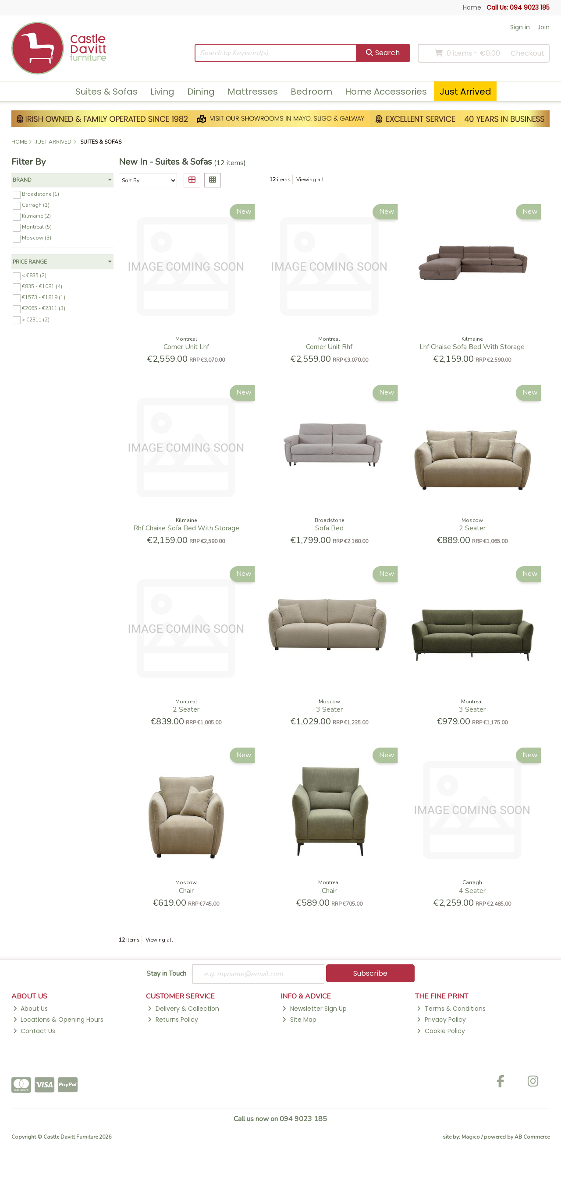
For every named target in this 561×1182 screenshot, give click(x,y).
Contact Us (34, 1031)
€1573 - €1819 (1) (43, 297)
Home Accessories (386, 91)
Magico (471, 1136)
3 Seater (329, 709)
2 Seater (472, 528)
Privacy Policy (441, 1019)
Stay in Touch (166, 974)
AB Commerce (532, 1136)
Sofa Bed (329, 528)
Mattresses (252, 91)
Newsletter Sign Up (314, 1008)
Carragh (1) (36, 204)
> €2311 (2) (36, 319)
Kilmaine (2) (36, 215)
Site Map (299, 1019)
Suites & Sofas (106, 91)
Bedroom (311, 91)
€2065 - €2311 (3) (43, 308)
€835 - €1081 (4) (42, 286)
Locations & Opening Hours (58, 1019)
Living (162, 91)
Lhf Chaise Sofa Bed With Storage (472, 347)
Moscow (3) (36, 237)
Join (543, 27)
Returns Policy (173, 1019)
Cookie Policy (441, 1031)
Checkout (527, 53)
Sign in (520, 27)
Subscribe (370, 973)
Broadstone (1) (40, 194)
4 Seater (472, 891)
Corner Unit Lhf (186, 347)
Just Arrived (465, 91)
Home (472, 7)
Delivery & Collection (183, 1008)
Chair (186, 891)
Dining (201, 91)
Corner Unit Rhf (329, 347)
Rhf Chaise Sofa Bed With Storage (186, 528)
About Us (30, 1008)
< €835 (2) (34, 275)
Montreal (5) (37, 226)
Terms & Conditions (451, 1008)
